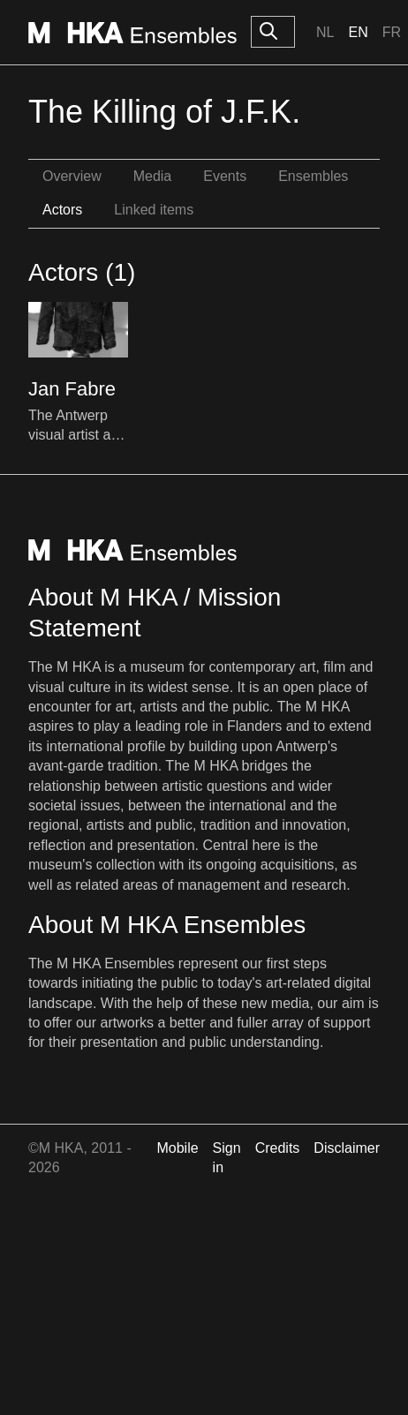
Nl (325, 32)
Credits (277, 1147)
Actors (62, 209)
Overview (72, 176)
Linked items (153, 209)
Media (152, 176)
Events (224, 176)
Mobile (177, 1147)
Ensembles (313, 176)
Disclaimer (347, 1147)
